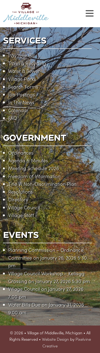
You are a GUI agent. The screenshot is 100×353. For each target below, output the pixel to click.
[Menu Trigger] (89, 12)
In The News (21, 102)
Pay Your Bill (21, 55)
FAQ (12, 118)
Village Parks (22, 79)
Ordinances (20, 152)
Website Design (55, 339)
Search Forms (23, 86)
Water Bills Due (24, 304)
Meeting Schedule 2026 (33, 168)
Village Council (24, 207)
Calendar (18, 110)
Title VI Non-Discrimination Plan (42, 184)
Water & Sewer (24, 71)
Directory (18, 199)
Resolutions (20, 191)
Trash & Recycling (27, 63)
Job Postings (21, 94)
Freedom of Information (34, 176)
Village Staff (21, 215)
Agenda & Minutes (28, 160)
